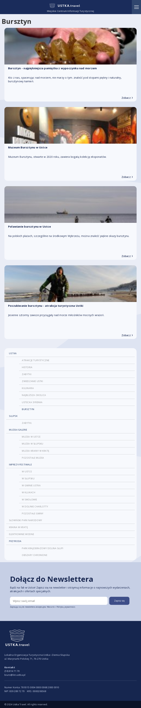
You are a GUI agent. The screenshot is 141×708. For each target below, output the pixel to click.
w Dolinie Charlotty (35, 506)
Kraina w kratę (18, 527)
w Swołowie (29, 499)
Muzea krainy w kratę (35, 450)
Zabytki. (27, 423)
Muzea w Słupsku (32, 443)
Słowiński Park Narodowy (25, 520)
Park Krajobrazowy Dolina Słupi (42, 548)
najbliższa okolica (34, 395)
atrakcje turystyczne (35, 360)
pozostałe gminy (33, 513)
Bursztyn (28, 409)
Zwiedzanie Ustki (32, 381)
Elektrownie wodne (21, 534)
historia (27, 367)
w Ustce (27, 471)
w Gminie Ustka (31, 485)
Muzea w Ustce (31, 436)
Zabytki (26, 374)
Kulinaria (28, 388)
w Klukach (28, 492)
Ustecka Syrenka (32, 402)
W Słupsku (28, 478)
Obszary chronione (34, 555)
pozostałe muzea (33, 457)
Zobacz (127, 98)
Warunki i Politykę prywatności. (61, 607)
